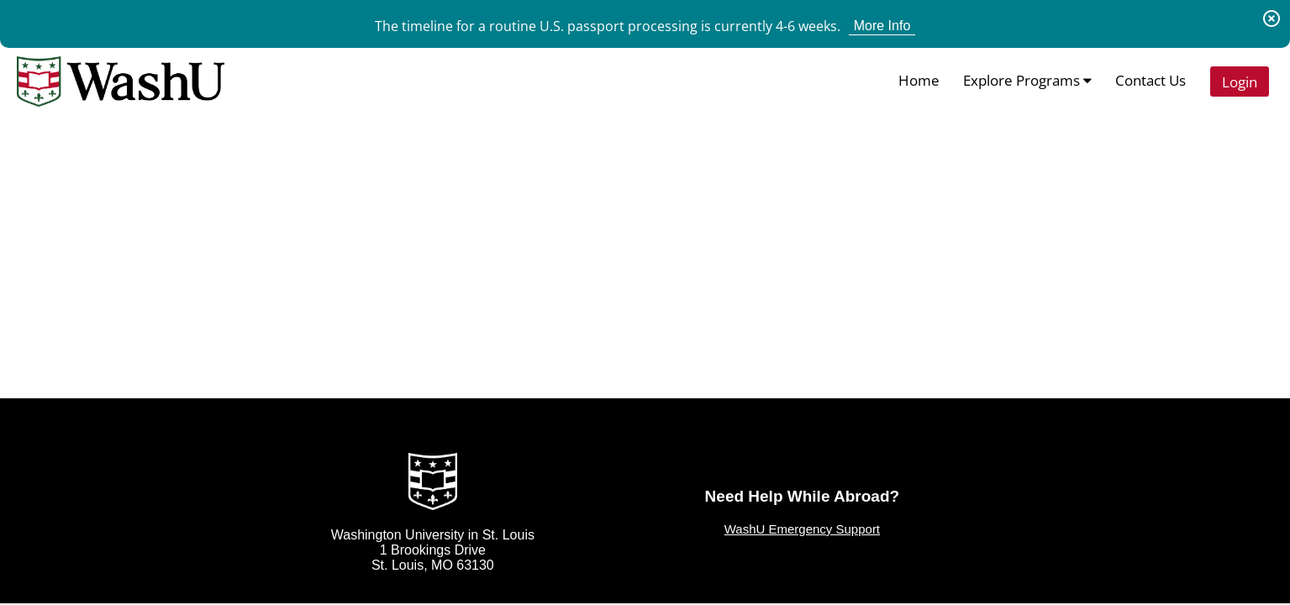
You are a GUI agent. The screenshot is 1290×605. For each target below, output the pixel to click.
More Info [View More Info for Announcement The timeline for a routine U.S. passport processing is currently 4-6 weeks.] (882, 25)
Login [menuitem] (1239, 82)
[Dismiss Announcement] (1271, 18)
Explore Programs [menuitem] (1027, 80)
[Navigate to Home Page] (120, 81)
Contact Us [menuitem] (1150, 80)
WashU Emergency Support (802, 529)
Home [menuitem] (919, 80)
